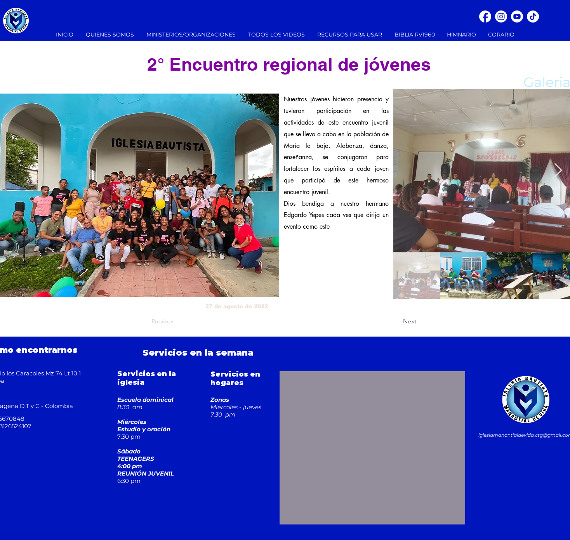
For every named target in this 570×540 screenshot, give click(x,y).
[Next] (396, 321)
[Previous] (177, 321)
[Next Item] (558, 170)
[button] (191, 34)
